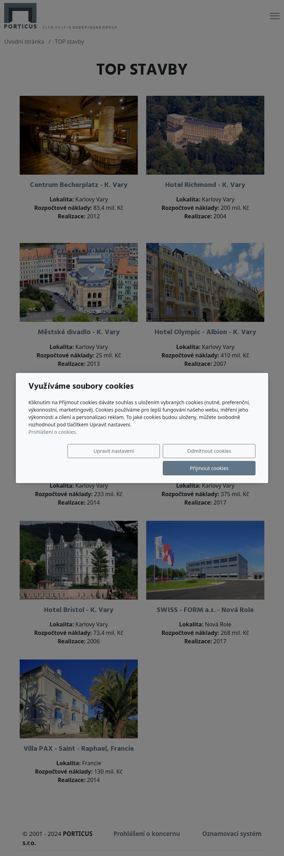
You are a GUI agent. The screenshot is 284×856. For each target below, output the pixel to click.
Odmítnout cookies (151, 459)
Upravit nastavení (81, 459)
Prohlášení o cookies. (52, 440)
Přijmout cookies (221, 459)
